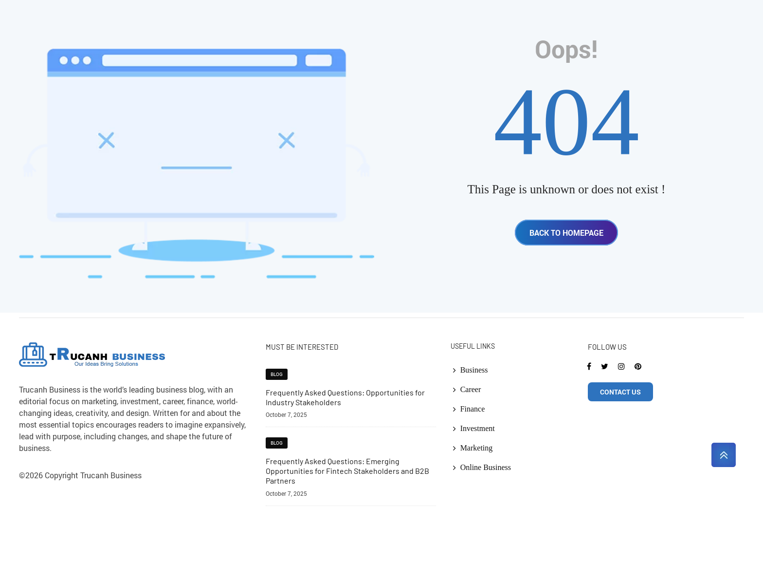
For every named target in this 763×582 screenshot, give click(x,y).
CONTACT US (620, 391)
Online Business (485, 467)
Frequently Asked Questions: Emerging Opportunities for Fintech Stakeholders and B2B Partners (347, 470)
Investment (477, 428)
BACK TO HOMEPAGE (566, 232)
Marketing (476, 448)
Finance (472, 409)
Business (474, 370)
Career (470, 389)
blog (277, 374)
